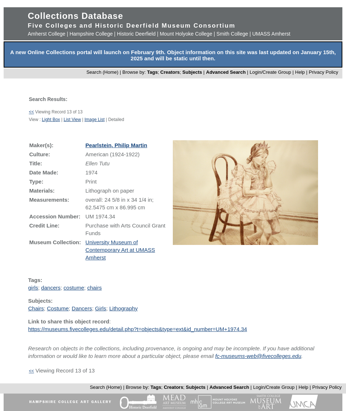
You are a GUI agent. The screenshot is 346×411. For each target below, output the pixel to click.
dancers (50, 288)
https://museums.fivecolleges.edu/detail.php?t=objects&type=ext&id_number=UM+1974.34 (137, 329)
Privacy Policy (323, 72)
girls (33, 288)
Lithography (123, 308)
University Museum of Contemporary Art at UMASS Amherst (120, 250)
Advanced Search (226, 72)
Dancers (82, 308)
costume (74, 288)
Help (300, 72)
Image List (95, 119)
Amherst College (47, 34)
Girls (100, 308)
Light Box (51, 119)
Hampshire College (91, 34)
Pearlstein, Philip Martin (116, 145)
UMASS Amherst (271, 34)
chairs (94, 288)
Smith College (232, 34)
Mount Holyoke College (186, 34)
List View (72, 119)
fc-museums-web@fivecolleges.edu (258, 356)
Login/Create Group (271, 72)
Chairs (36, 308)
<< (31, 111)
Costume (58, 308)
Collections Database (75, 16)
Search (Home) (102, 72)
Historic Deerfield (136, 34)
